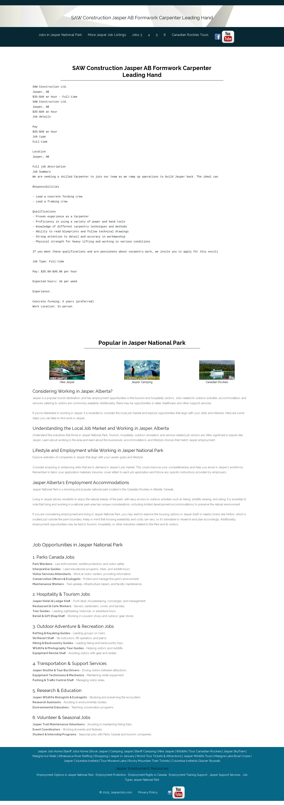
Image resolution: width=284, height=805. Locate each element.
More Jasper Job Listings (107, 34)
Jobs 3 (137, 34)
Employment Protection (111, 772)
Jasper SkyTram (234, 749)
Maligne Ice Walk (44, 754)
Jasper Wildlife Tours (198, 754)
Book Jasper (99, 749)
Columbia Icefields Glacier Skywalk (195, 759)
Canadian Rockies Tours (190, 34)
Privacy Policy (148, 790)
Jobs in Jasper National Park (63, 34)
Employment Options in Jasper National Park (65, 772)
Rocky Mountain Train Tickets (148, 759)
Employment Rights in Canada (147, 772)
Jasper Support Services (224, 772)
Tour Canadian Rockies (205, 749)
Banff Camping (145, 749)
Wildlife (181, 749)
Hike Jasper (166, 749)
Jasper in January (122, 754)
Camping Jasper (121, 749)
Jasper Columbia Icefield (81, 759)
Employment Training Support (188, 772)
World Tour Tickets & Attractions (158, 754)
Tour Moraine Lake (113, 759)
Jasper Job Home (50, 749)
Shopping (101, 754)
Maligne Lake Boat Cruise (232, 754)
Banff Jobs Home (76, 749)
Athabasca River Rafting (75, 754)
